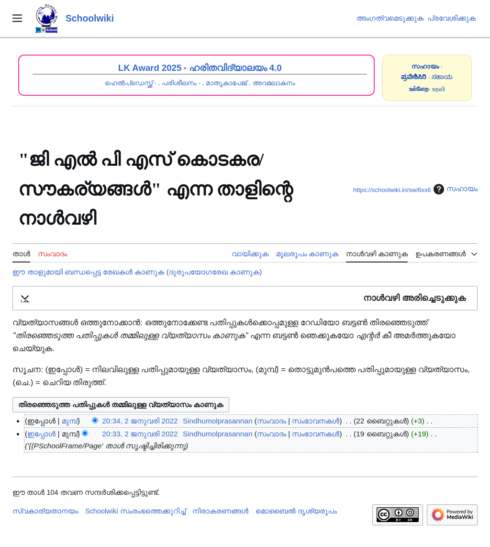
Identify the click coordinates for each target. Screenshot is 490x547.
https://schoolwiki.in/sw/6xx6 (392, 190)
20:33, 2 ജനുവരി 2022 (140, 434)
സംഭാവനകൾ (315, 421)
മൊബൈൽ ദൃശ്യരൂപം (296, 511)
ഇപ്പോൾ (41, 434)
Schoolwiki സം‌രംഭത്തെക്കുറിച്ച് (135, 511)
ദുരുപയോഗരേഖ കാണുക (214, 272)
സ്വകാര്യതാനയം (45, 511)
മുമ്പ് (70, 421)
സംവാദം (271, 421)
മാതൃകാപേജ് (226, 83)
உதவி (438, 88)
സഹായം (454, 189)
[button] (245, 298)
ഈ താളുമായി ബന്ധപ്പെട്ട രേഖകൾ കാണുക (88, 272)
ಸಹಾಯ (442, 76)
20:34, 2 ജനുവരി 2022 (140, 421)
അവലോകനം (274, 83)
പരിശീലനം (179, 83)
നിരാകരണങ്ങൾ (220, 511)
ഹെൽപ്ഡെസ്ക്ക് (129, 83)
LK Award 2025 (149, 68)
